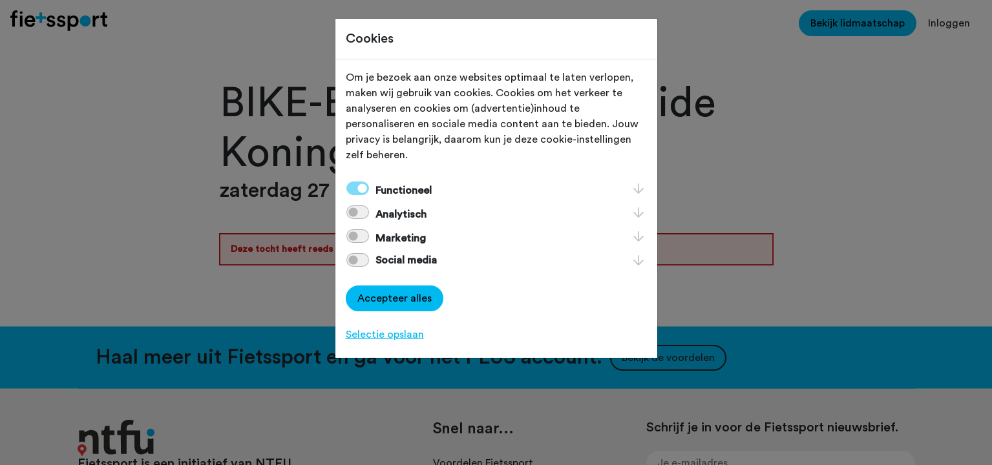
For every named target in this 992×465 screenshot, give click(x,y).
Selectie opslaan (385, 334)
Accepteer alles (394, 298)
